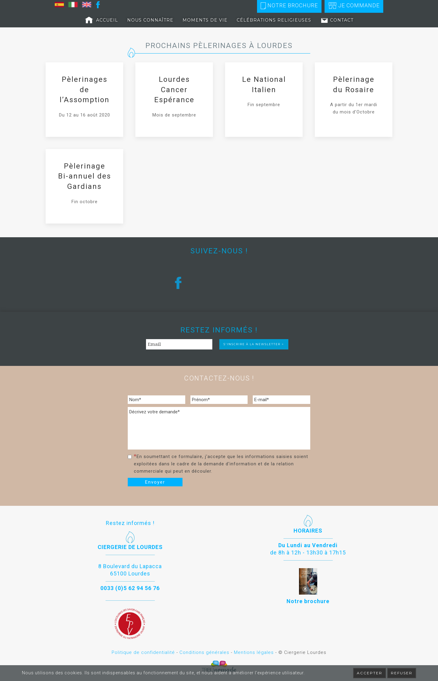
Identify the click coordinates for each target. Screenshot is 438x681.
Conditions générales (204, 652)
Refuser (401, 673)
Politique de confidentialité (143, 652)
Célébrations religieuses (274, 20)
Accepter (369, 673)
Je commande (354, 5)
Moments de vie (205, 20)
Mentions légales (254, 652)
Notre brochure (289, 5)
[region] (219, 282)
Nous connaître (150, 20)
